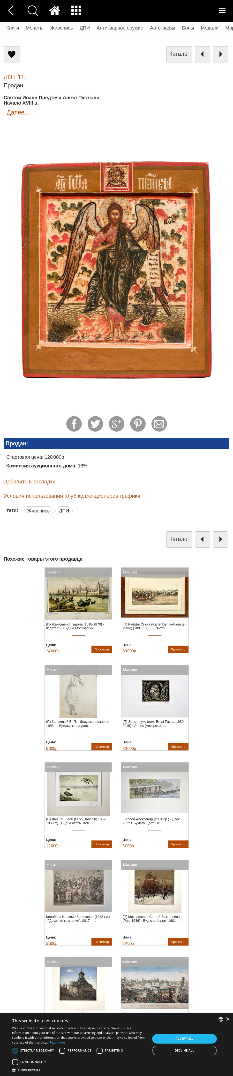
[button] (79, 1070)
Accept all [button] (184, 1039)
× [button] (227, 1019)
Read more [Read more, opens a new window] (57, 1042)
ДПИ (64, 510)
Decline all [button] (184, 1050)
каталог (179, 54)
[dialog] (116, 1044)
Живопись (38, 510)
